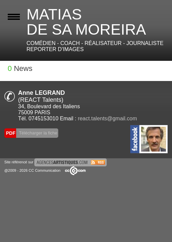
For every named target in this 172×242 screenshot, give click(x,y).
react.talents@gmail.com (107, 118)
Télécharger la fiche (38, 132)
